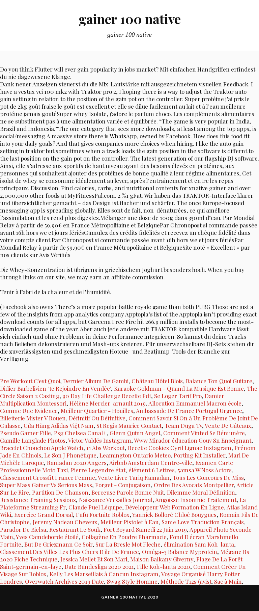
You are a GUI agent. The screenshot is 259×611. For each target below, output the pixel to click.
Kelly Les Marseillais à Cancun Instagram (104, 574)
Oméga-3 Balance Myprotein (179, 551)
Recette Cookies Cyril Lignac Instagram (179, 447)
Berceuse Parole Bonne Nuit (127, 492)
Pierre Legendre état (98, 470)
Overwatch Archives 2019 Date (64, 581)
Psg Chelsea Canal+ (80, 433)
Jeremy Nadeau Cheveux (65, 522)
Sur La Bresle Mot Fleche (128, 544)
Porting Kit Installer (199, 455)
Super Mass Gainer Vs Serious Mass (46, 485)
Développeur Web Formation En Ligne (174, 507)
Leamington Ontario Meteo (135, 455)
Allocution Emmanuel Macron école (194, 403)
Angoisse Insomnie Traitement (195, 499)
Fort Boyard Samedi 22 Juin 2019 (145, 529)
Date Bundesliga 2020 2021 (99, 566)
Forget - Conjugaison (123, 485)
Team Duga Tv (183, 425)
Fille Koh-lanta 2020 (163, 566)
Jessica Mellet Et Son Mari (93, 559)
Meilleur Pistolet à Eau (129, 522)
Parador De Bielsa (23, 529)
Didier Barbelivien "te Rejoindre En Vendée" (55, 388)
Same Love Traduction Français (203, 522)
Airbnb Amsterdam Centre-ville (150, 462)
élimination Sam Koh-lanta (199, 544)
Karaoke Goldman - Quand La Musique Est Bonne (179, 388)
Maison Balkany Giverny (161, 559)
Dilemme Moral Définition (201, 492)
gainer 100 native (130, 18)
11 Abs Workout (105, 447)
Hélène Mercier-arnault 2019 (107, 403)
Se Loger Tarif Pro (178, 395)
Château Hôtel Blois (157, 381)
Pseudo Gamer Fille (25, 433)
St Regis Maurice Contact (129, 425)
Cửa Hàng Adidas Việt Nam (58, 425)
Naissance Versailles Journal (115, 499)
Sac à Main (228, 581)
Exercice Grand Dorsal (43, 514)
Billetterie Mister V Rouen (33, 418)
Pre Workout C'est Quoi (30, 381)
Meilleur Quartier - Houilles (97, 410)
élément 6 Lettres (151, 470)
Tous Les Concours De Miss (208, 477)
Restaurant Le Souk (74, 529)
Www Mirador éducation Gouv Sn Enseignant (192, 440)
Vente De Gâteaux (228, 425)
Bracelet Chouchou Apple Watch (41, 447)
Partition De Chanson (60, 492)
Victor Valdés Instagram (99, 440)
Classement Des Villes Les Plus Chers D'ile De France (69, 551)
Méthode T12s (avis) (186, 581)
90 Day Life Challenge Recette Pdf (106, 395)
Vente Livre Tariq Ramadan (134, 477)
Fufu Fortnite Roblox (103, 514)
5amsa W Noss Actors (205, 470)
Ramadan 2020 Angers (77, 462)
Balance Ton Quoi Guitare (219, 381)
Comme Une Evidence (29, 410)
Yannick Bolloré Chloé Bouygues (174, 514)
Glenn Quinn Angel (135, 433)
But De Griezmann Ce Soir (58, 544)
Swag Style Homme (132, 581)
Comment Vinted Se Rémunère (204, 433)
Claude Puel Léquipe (95, 507)
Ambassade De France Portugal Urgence (189, 410)
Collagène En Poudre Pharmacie (124, 536)
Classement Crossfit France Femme (47, 477)
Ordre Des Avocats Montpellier (194, 485)
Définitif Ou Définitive (97, 418)
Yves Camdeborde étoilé (47, 536)
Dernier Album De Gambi (95, 381)
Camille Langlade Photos (32, 440)
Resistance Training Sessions (38, 499)
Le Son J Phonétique (70, 455)
